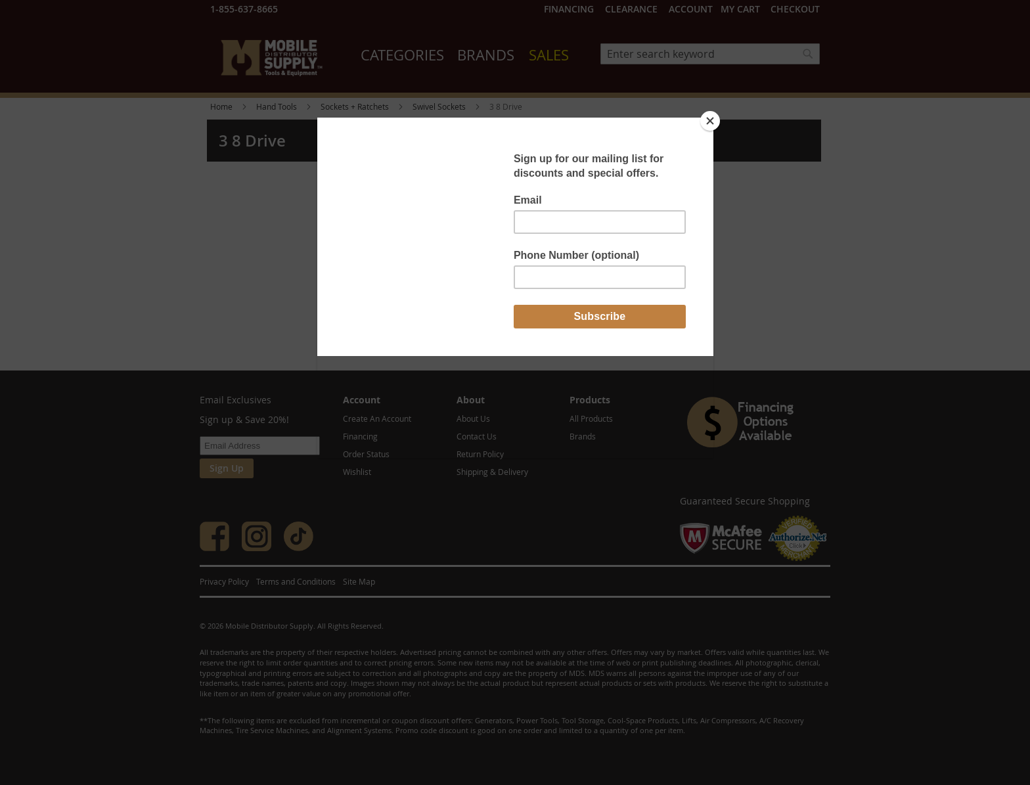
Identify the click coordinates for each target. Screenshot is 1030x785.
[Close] (710, 121)
